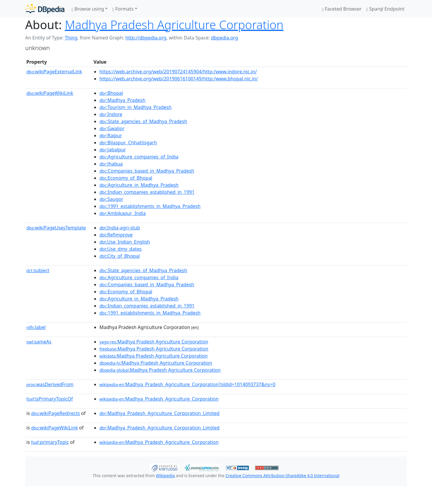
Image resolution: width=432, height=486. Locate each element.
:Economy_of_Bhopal (126, 178)
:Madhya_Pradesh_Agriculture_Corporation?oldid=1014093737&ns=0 (188, 384)
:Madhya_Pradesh (122, 100)
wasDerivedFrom (50, 384)
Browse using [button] (88, 9)
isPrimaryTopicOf (50, 399)
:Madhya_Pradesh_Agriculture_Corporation (159, 399)
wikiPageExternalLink (54, 71)
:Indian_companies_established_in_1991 (147, 192)
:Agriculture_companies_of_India (139, 156)
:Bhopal (111, 93)
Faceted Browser (342, 9)
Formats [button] (122, 9)
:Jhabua (111, 164)
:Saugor (111, 199)
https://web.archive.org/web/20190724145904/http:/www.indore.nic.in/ (178, 71)
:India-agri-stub (120, 227)
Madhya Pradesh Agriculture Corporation (174, 24)
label (36, 327)
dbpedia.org (224, 37)
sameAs (39, 341)
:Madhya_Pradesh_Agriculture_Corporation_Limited (160, 413)
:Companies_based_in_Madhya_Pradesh (147, 171)
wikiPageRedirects (55, 413)
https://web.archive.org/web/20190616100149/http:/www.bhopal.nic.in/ (179, 78)
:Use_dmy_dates (121, 249)
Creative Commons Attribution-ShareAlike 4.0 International (282, 475)
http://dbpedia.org (145, 37)
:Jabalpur (113, 149)
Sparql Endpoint (385, 9)
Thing (71, 37)
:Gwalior (112, 128)
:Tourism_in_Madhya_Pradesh (136, 107)
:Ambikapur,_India (123, 213)
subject (38, 270)
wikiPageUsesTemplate (56, 227)
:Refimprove (116, 235)
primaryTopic (50, 442)
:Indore (111, 114)
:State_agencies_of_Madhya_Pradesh (143, 121)
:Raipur (111, 135)
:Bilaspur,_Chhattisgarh (128, 142)
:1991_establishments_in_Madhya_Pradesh (150, 206)
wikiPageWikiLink (50, 93)
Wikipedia (165, 475)
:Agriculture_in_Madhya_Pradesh (139, 185)
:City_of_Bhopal (120, 256)
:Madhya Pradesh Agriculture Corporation (154, 341)
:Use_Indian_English (125, 242)
